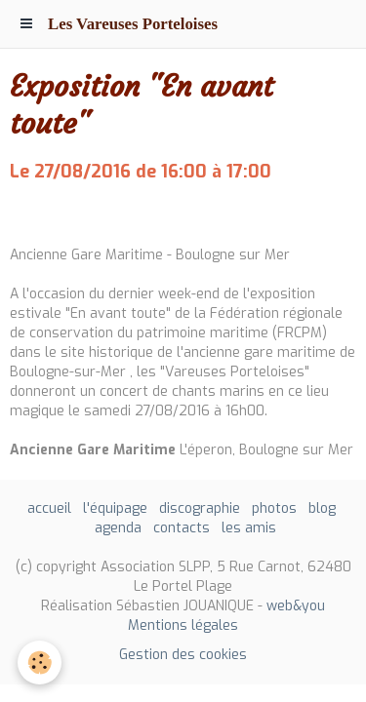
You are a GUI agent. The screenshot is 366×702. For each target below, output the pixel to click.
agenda (118, 528)
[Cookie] (39, 662)
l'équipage (115, 508)
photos (274, 508)
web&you (295, 606)
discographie (199, 508)
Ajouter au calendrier (80, 214)
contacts (181, 528)
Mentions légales (183, 625)
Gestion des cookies (183, 654)
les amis (249, 528)
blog (322, 508)
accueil (49, 508)
